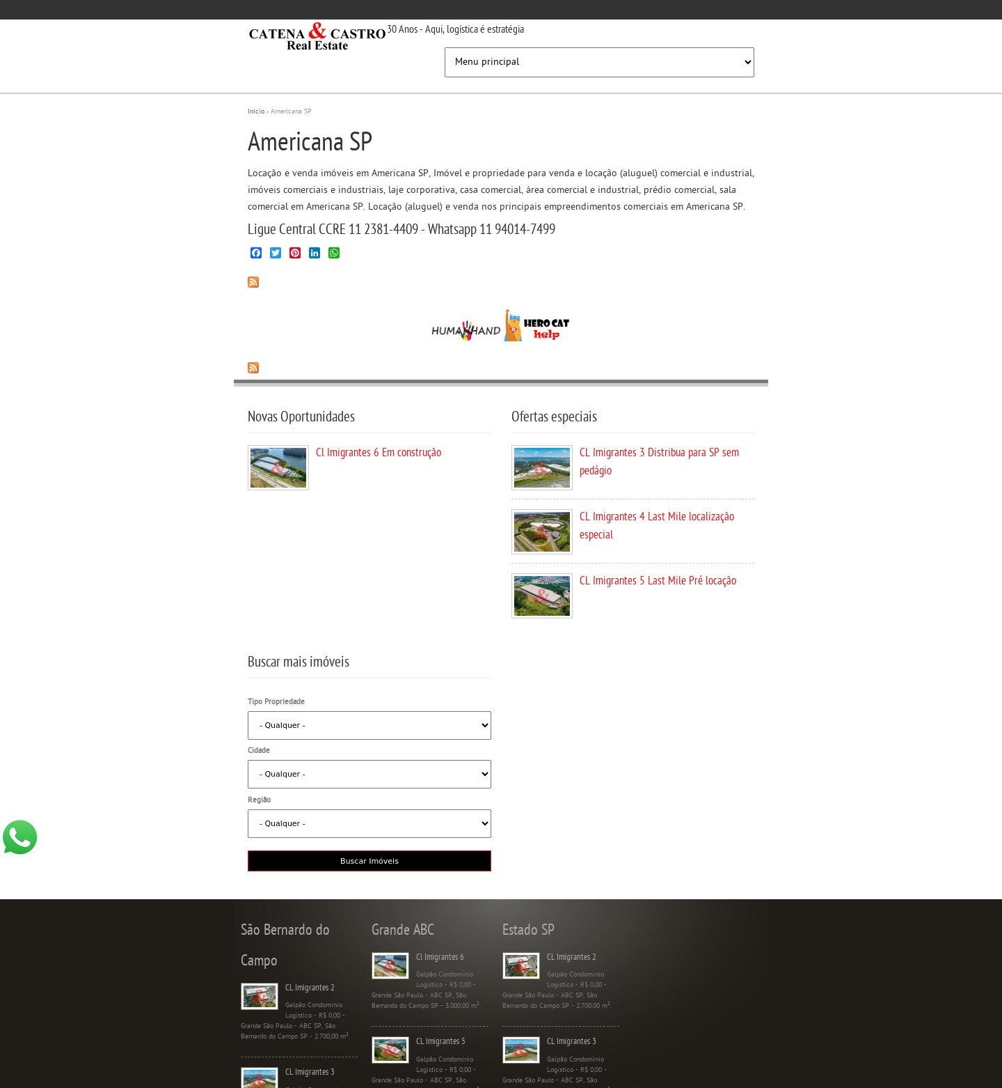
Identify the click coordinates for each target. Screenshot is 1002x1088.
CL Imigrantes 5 (441, 1042)
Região (259, 800)
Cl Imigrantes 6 (440, 957)
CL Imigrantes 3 (310, 1072)
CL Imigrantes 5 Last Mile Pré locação (658, 581)
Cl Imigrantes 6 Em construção (378, 453)
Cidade (259, 751)
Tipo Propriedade (276, 702)
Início (256, 111)
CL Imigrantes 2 (310, 988)
